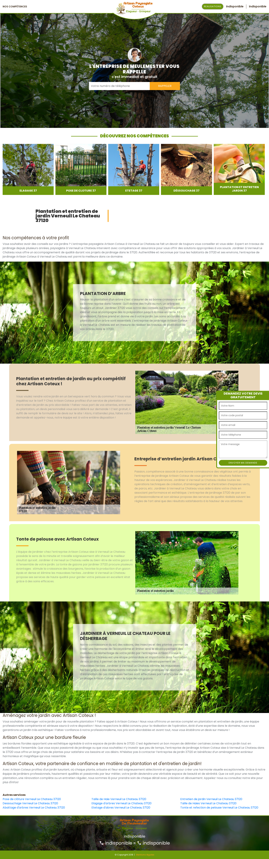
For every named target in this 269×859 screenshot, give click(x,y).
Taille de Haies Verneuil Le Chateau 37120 (208, 803)
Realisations (212, 6)
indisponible (115, 843)
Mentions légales (145, 854)
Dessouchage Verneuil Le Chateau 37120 (30, 803)
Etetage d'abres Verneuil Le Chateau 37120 (120, 808)
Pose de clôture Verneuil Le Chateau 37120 (32, 799)
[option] (28, 169)
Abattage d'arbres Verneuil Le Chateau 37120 (34, 808)
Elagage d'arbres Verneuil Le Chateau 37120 (121, 803)
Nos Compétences (15, 6)
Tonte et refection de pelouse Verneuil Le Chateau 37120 (219, 808)
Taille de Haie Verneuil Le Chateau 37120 (118, 799)
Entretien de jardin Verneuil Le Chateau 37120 (211, 799)
